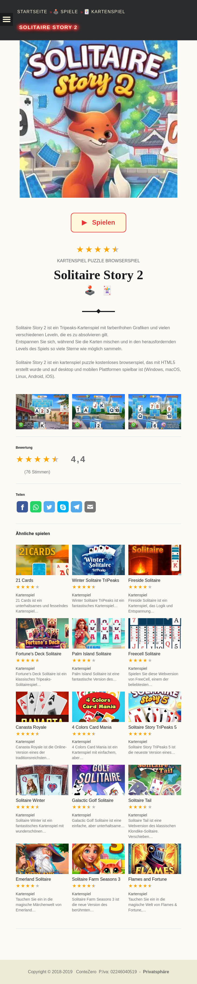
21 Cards (24, 580)
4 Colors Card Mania (92, 727)
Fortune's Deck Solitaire (38, 654)
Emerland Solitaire (33, 879)
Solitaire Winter (30, 800)
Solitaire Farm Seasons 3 (96, 879)
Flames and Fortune (147, 879)
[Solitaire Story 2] (98, 119)
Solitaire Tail (140, 800)
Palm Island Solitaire (91, 654)
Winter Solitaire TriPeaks (95, 580)
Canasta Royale (31, 727)
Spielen (98, 222)
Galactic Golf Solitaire (93, 800)
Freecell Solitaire (144, 654)
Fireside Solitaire (144, 580)
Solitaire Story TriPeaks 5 (152, 727)
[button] (6, 19)
